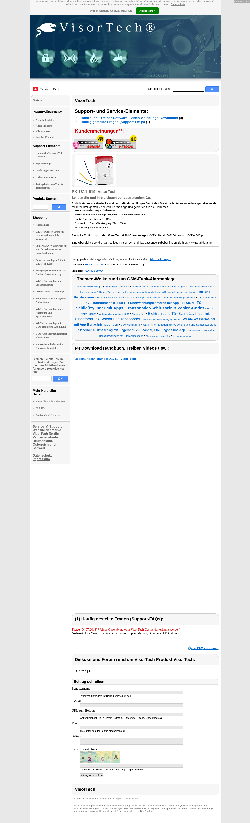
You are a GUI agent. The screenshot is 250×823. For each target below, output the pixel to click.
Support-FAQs (43, 163)
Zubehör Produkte (45, 137)
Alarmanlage (42, 224)
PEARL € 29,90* (93, 270)
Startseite (154, 88)
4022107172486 (119, 264)
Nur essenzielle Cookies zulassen (111, 10)
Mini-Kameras (48, 415)
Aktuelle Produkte (45, 120)
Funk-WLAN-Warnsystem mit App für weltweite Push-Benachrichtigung (51, 249)
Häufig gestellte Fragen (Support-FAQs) (113, 122)
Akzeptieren (147, 10)
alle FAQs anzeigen (205, 648)
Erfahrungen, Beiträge (47, 170)
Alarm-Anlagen (160, 259)
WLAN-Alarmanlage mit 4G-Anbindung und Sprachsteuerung (51, 313)
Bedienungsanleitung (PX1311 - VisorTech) (105, 358)
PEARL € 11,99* (95, 264)
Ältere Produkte (44, 125)
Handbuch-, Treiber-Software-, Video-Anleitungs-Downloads (129, 118)
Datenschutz (178, 4)
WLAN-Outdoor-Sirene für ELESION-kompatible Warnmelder (50, 235)
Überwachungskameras (50, 401)
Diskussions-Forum (46, 177)
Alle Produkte (43, 131)
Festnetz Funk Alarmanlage (50, 291)
